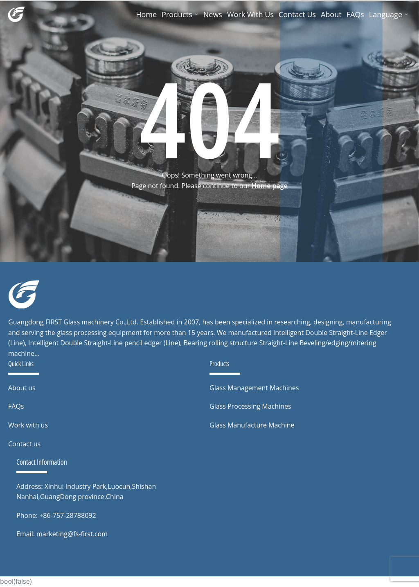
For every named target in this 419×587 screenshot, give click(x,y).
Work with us (28, 425)
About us (22, 387)
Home (146, 14)
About (331, 14)
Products (180, 14)
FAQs (355, 14)
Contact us (24, 443)
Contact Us (297, 14)
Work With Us (250, 14)
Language (388, 14)
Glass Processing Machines (250, 406)
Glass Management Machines (254, 387)
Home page (270, 185)
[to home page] (24, 294)
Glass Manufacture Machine (252, 425)
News (212, 14)
